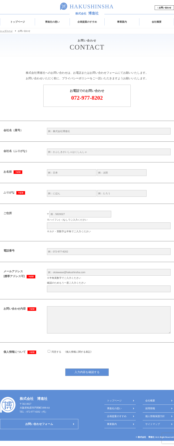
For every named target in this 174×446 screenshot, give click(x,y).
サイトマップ (152, 429)
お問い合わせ (164, 7)
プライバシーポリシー (76, 78)
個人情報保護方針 (155, 421)
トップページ (17, 22)
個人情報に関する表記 (78, 357)
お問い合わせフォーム (39, 429)
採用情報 (150, 413)
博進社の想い (52, 22)
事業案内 (122, 22)
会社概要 (156, 22)
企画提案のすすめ (87, 22)
